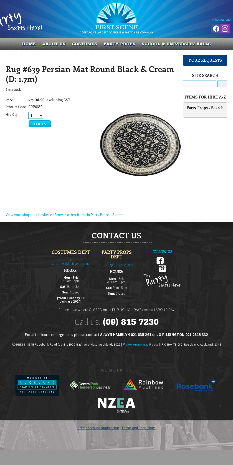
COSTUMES (84, 43)
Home (29, 43)
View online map (137, 344)
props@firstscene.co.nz (118, 265)
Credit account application (98, 427)
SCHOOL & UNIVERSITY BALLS (176, 43)
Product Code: (16, 107)
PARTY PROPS (119, 43)
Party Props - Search (205, 107)
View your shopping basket (28, 214)
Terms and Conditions (139, 427)
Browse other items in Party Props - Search (89, 214)
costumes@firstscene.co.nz (70, 263)
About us (53, 43)
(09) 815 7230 (131, 321)
